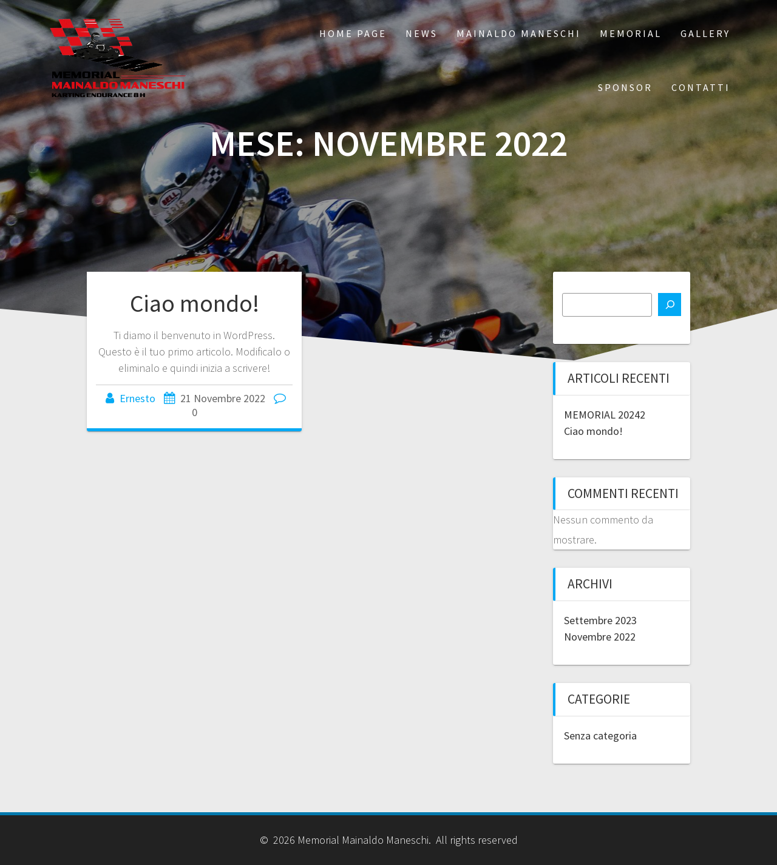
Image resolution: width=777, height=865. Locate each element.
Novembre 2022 (600, 637)
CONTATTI (700, 87)
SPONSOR (625, 87)
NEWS (421, 33)
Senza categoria (600, 735)
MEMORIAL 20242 (604, 415)
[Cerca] (669, 304)
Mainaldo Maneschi (518, 33)
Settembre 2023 (600, 620)
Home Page (353, 33)
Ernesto (137, 398)
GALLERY (705, 33)
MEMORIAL (631, 33)
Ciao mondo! (194, 303)
